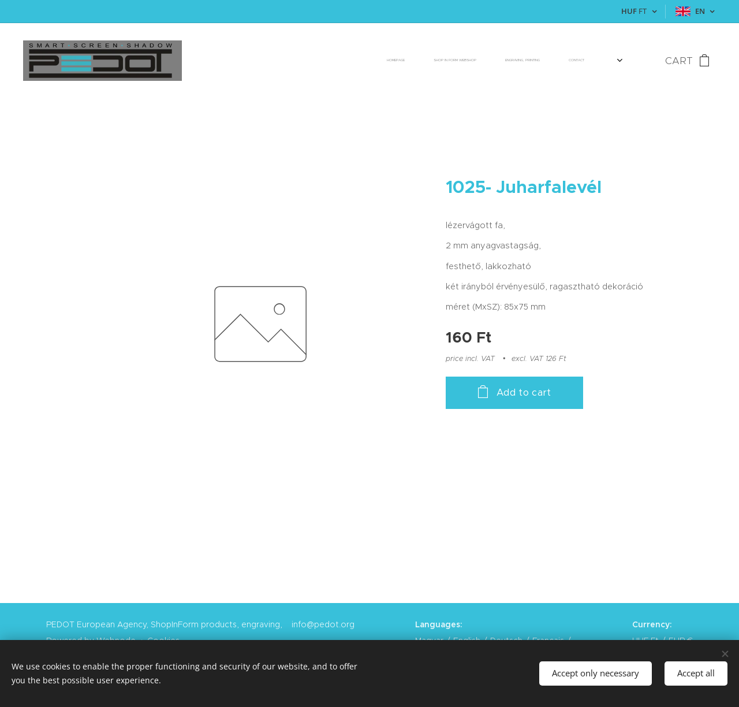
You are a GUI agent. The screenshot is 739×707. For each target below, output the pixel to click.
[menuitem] (451, 60)
